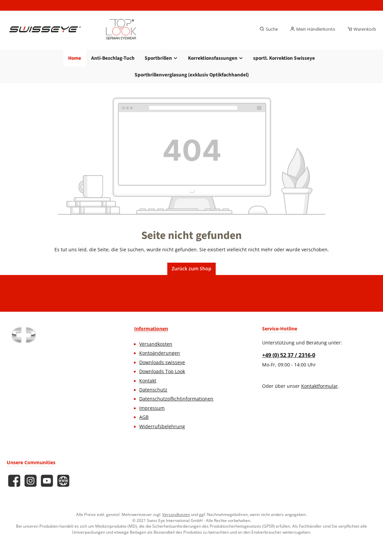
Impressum (152, 408)
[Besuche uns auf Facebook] (14, 480)
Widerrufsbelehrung (162, 427)
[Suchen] (268, 29)
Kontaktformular (319, 386)
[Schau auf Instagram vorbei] (30, 480)
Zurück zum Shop (191, 269)
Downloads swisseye (162, 362)
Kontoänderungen (159, 353)
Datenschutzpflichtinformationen (176, 399)
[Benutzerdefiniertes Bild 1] (23, 335)
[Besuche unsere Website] (63, 480)
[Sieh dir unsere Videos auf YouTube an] (46, 480)
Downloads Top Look (162, 371)
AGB (144, 417)
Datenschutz (153, 390)
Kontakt (147, 381)
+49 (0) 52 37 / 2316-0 (288, 355)
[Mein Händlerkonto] (312, 29)
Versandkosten (155, 344)
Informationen (151, 328)
